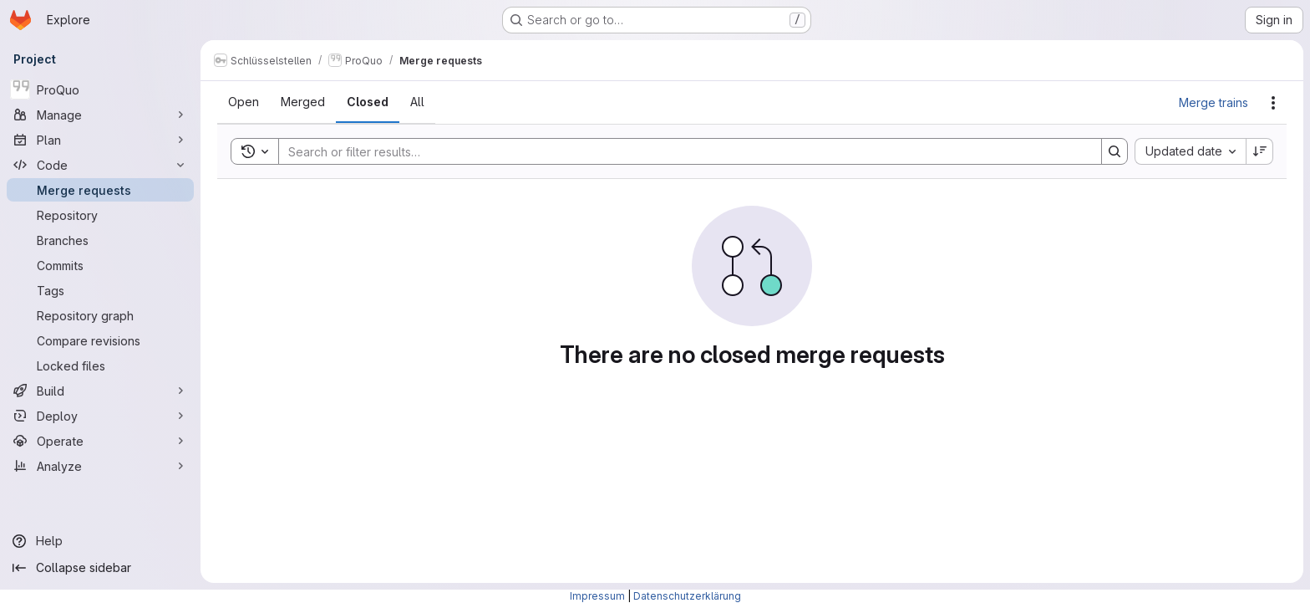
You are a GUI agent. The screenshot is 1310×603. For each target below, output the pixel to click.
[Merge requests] (100, 190)
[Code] (100, 164)
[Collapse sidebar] (100, 568)
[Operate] (100, 440)
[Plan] (100, 139)
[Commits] (100, 265)
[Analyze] (100, 466)
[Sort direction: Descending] (1260, 151)
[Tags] (100, 290)
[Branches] (100, 240)
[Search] (681, 151)
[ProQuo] (100, 89)
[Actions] (1273, 102)
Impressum (597, 596)
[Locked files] (100, 365)
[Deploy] (100, 415)
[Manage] (100, 114)
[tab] (243, 102)
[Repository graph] (100, 315)
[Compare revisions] (100, 340)
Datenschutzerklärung (687, 596)
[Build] (100, 390)
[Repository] (100, 215)
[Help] (100, 541)
